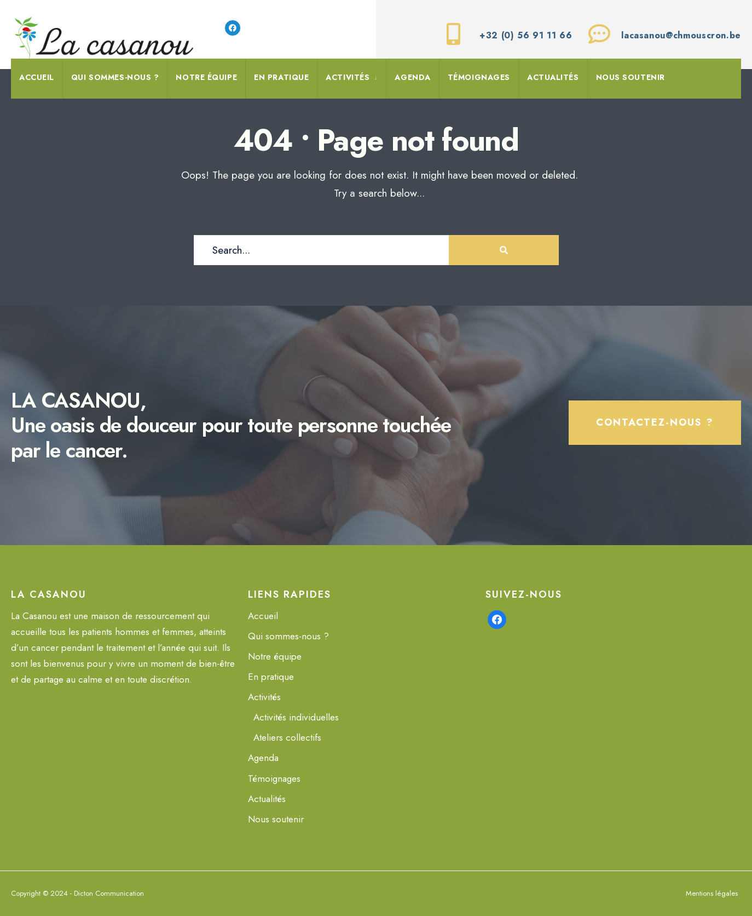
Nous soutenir (630, 77)
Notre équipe (206, 77)
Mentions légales (712, 893)
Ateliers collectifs (287, 737)
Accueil (36, 77)
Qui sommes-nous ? (115, 77)
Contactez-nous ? (655, 422)
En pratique (281, 77)
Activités (347, 77)
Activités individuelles (296, 717)
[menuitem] (351, 79)
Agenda (412, 77)
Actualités (553, 77)
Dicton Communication (109, 893)
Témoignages (479, 77)
